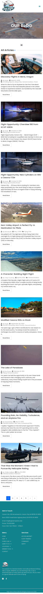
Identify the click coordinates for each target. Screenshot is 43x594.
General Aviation (27, 82)
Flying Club (18, 82)
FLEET (4, 539)
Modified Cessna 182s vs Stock (16, 320)
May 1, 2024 (17, 231)
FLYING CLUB (6, 541)
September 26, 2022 (17, 323)
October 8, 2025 (16, 130)
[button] (39, 6)
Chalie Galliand (9, 472)
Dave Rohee (9, 421)
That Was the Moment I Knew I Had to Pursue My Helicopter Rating (19, 467)
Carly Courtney (9, 277)
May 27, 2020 (19, 421)
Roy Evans (8, 371)
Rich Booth (8, 231)
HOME (4, 536)
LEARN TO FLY (6, 544)
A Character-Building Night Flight (17, 274)
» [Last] (34, 498)
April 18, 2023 (21, 277)
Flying (5, 372)
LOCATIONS (6, 546)
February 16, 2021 (19, 371)
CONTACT (5, 551)
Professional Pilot (26, 423)
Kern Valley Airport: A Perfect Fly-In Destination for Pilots (18, 226)
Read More (6, 94)
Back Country (20, 325)
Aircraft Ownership (9, 325)
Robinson (17, 473)
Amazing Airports (8, 82)
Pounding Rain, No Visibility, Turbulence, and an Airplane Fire (20, 416)
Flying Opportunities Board (11, 132)
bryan (6, 80)
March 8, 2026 (15, 80)
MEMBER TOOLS (7, 549)
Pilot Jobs (18, 423)
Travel (36, 82)
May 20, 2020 (21, 472)
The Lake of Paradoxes (12, 367)
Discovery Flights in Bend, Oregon (17, 76)
